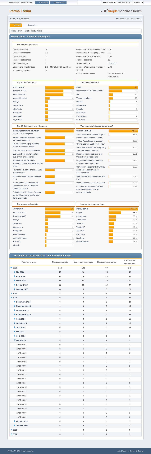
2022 (15, 434)
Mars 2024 (21, 340)
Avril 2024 (20, 336)
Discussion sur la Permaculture (90, 91)
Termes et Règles (128, 451)
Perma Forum (20, 11)
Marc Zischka (82, 209)
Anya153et (17, 120)
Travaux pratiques (84, 98)
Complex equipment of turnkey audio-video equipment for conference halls (89, 189)
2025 (15, 293)
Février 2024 (22, 421)
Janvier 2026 (22, 289)
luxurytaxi (80, 234)
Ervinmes (17, 241)
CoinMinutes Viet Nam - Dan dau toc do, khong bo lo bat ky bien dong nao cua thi (27, 195)
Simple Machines (28, 451)
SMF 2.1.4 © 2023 (14, 451)
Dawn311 (112, 63)
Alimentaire (81, 105)
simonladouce (82, 241)
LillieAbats (17, 109)
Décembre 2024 (23, 302)
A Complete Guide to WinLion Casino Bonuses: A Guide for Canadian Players (25, 186)
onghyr (16, 102)
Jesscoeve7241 (19, 234)
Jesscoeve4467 (19, 94)
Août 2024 (21, 319)
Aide (119, 451)
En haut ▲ (139, 451)
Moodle (79, 109)
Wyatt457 (80, 227)
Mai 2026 (20, 272)
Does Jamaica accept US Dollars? (27, 150)
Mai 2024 (20, 332)
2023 (15, 430)
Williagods (17, 112)
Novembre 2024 (23, 306)
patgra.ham (18, 105)
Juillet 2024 (21, 323)
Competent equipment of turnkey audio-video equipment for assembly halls (90, 170)
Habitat (79, 102)
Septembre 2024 (23, 315)
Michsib (16, 245)
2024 (15, 297)
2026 (15, 268)
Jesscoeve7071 (19, 91)
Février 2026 (22, 285)
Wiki (78, 94)
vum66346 (17, 116)
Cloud (79, 87)
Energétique (81, 116)
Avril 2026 (20, 276)
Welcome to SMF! (84, 131)
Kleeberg (80, 238)
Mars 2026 (21, 281)
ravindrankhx (18, 87)
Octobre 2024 (22, 310)
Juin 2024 (20, 327)
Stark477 (80, 223)
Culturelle (80, 120)
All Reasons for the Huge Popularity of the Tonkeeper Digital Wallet (28, 163)
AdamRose (81, 220)
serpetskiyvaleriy (20, 98)
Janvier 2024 (22, 426)
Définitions (81, 112)
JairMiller (80, 231)
